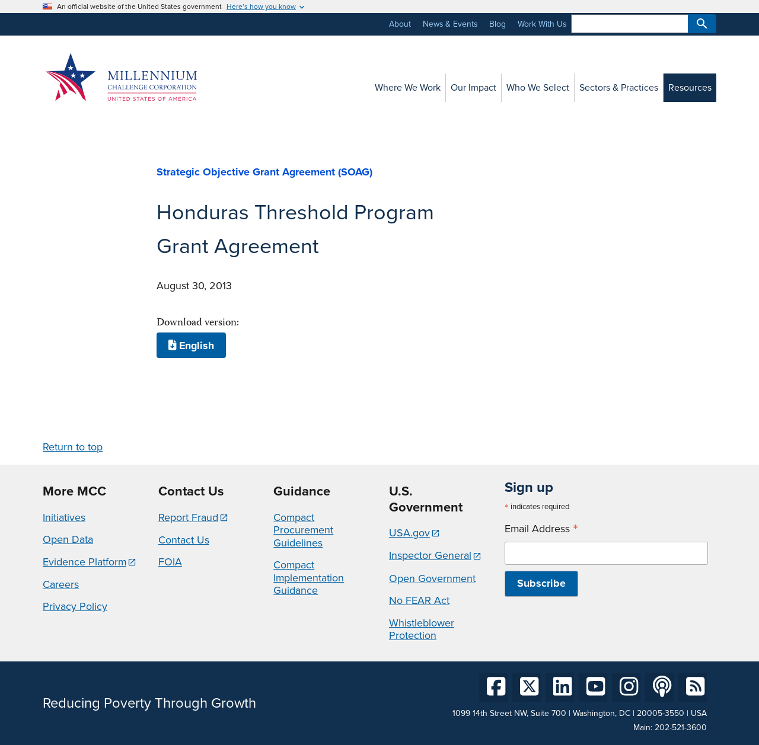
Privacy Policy (75, 606)
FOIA (170, 562)
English (191, 345)
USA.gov (409, 533)
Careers (61, 584)
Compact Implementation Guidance (308, 577)
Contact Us (183, 540)
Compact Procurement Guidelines (303, 530)
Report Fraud (188, 517)
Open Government (432, 578)
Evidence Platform (84, 562)
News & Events (450, 24)
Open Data (68, 539)
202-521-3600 (681, 727)
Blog (497, 24)
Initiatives (64, 517)
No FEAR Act (419, 600)
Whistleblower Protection (421, 629)
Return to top (73, 447)
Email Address (541, 529)
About (400, 24)
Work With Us (542, 24)
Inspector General (430, 555)
